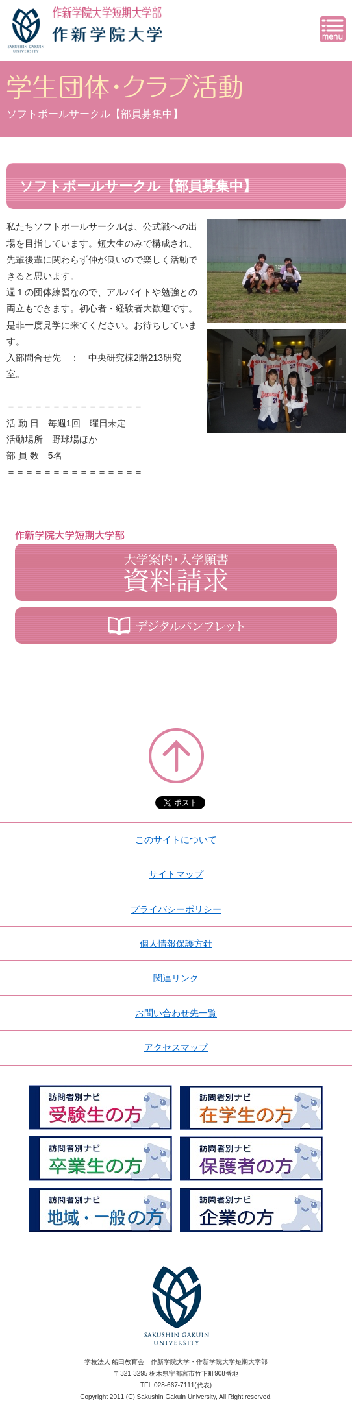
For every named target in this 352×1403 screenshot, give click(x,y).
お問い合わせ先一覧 (176, 1013)
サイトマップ (176, 874)
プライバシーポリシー (176, 909)
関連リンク (176, 978)
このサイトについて (176, 840)
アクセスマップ (176, 1047)
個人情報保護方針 (176, 943)
